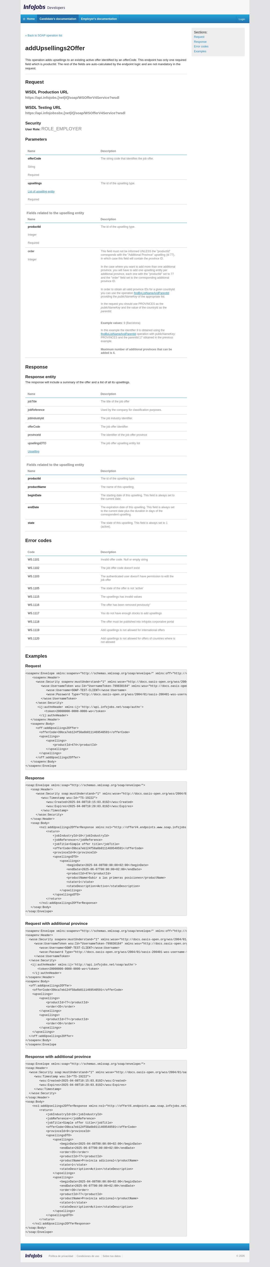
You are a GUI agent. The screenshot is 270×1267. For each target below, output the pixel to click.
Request (199, 37)
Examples (200, 51)
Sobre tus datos (112, 1256)
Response (200, 41)
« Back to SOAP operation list (43, 35)
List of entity (41, 191)
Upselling (33, 451)
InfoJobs (46, 6)
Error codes (201, 46)
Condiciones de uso (88, 1256)
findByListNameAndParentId (151, 293)
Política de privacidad (61, 1256)
